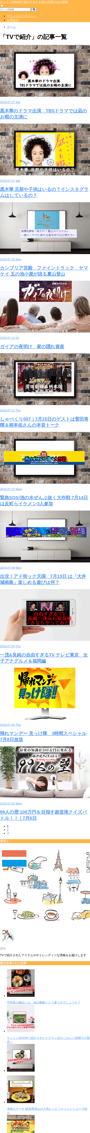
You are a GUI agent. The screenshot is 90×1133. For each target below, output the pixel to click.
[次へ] (8, 833)
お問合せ (13, 20)
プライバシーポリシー (21, 16)
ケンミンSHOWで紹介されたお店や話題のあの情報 (34, 2)
